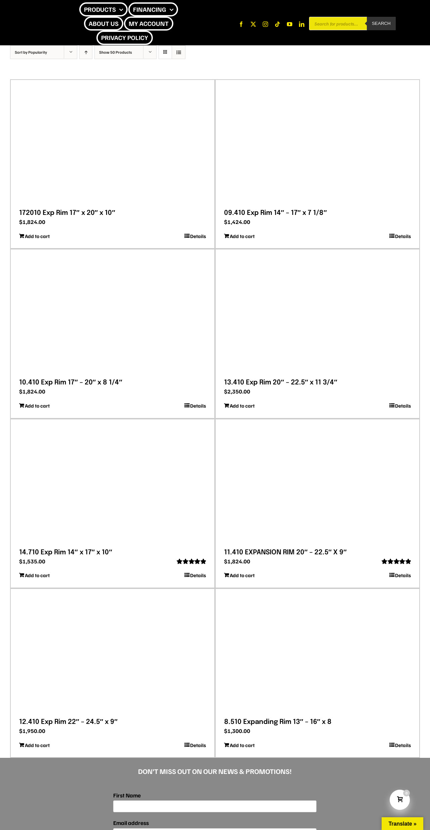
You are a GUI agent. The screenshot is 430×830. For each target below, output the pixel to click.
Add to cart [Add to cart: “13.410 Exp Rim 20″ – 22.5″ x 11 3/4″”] (242, 406)
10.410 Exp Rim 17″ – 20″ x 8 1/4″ (70, 382)
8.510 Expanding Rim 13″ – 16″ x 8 (278, 722)
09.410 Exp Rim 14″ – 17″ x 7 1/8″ (275, 213)
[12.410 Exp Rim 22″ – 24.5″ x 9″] (112, 651)
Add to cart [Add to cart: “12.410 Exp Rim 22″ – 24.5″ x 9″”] (37, 745)
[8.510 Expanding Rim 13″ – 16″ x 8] (317, 651)
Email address (131, 822)
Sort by (31, 52)
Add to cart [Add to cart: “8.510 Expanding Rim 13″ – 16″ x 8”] (242, 745)
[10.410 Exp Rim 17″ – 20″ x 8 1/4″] (112, 311)
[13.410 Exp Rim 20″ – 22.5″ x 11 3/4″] (317, 311)
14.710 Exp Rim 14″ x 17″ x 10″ (65, 552)
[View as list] (178, 52)
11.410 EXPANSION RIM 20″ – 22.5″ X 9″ (285, 552)
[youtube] (289, 24)
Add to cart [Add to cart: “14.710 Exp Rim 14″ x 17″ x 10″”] (37, 575)
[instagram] (265, 24)
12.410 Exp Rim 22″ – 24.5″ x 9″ (68, 722)
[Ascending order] (85, 52)
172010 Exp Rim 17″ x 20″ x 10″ (67, 213)
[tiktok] (277, 24)
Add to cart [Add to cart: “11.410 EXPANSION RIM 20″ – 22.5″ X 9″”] (242, 575)
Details (198, 236)
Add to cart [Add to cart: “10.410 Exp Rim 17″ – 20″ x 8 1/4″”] (37, 406)
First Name (127, 795)
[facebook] (241, 24)
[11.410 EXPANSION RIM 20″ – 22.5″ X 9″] (317, 481)
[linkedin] (301, 24)
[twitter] (253, 24)
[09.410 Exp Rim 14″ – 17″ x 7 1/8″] (317, 142)
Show (115, 52)
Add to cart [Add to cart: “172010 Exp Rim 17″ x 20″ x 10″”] (37, 236)
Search (381, 23)
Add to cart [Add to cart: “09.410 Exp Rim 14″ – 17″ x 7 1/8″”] (242, 236)
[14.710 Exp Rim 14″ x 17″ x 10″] (112, 481)
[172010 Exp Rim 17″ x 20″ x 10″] (112, 142)
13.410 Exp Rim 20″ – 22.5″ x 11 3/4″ (280, 382)
